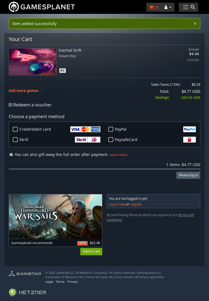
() (154, 7)
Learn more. (118, 155)
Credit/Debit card (59, 129)
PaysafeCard (155, 140)
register (136, 204)
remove (193, 60)
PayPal (155, 129)
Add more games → (26, 90)
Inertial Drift (70, 50)
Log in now (117, 204)
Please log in (188, 175)
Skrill (59, 140)
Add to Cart (91, 251)
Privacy (72, 282)
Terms (60, 282)
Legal (49, 282)
